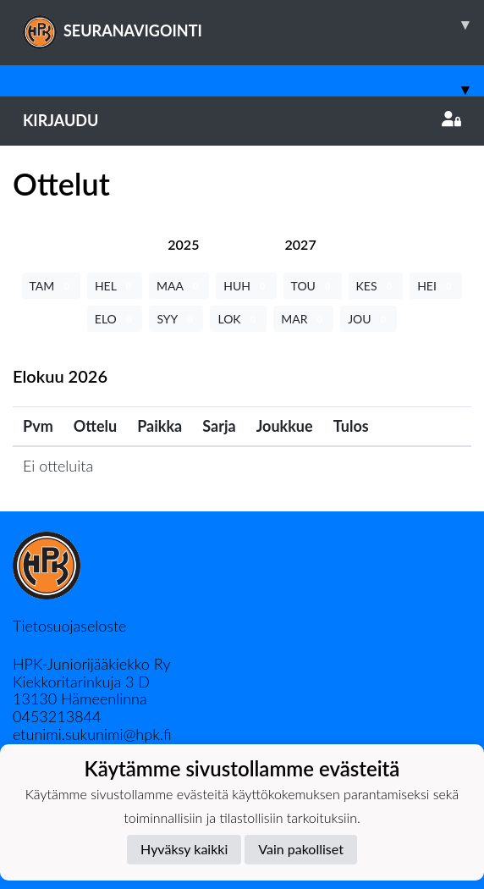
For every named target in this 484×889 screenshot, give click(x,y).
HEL (115, 286)
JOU (368, 319)
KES (376, 286)
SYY (176, 319)
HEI (435, 286)
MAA (179, 286)
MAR (303, 319)
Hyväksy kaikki (184, 849)
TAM (51, 286)
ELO (115, 319)
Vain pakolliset (301, 849)
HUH (245, 286)
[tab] (183, 244)
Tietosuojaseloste (69, 625)
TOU (312, 286)
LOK (238, 319)
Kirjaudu (242, 120)
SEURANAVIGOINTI (253, 24)
